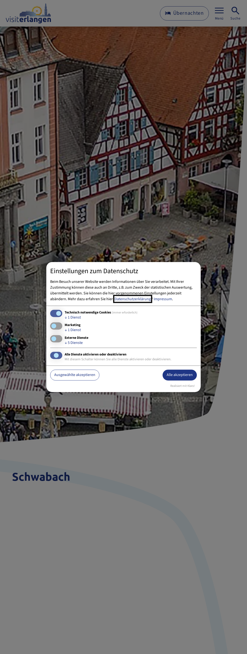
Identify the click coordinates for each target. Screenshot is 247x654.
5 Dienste (74, 342)
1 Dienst (73, 317)
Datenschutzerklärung (133, 299)
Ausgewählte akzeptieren (74, 374)
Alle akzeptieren (180, 374)
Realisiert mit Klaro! (182, 385)
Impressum (163, 299)
